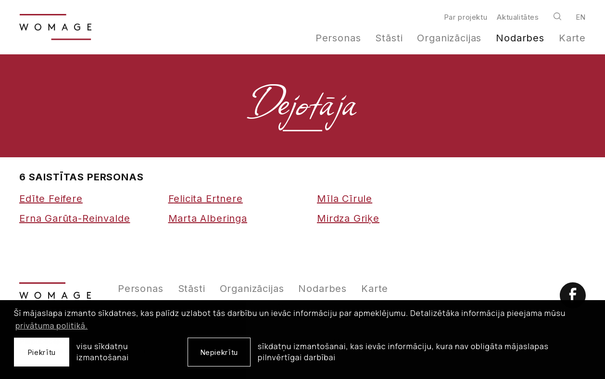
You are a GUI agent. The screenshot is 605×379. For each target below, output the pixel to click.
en (581, 17)
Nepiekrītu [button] (219, 352)
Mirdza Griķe (348, 218)
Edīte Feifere (51, 198)
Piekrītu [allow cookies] (41, 352)
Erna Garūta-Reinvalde (74, 218)
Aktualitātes (518, 17)
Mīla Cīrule (344, 198)
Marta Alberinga (207, 218)
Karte (572, 38)
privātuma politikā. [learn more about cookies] (51, 325)
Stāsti (389, 38)
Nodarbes (520, 38)
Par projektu (465, 17)
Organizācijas (449, 38)
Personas (338, 38)
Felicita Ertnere (205, 198)
